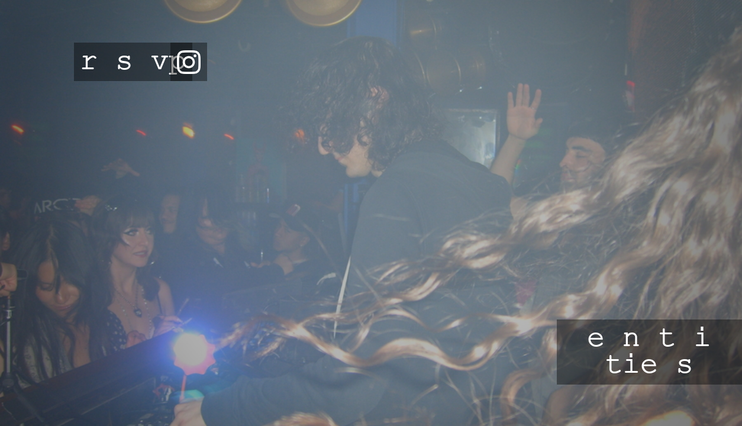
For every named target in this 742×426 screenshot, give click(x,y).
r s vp (133, 62)
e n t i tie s (649, 352)
